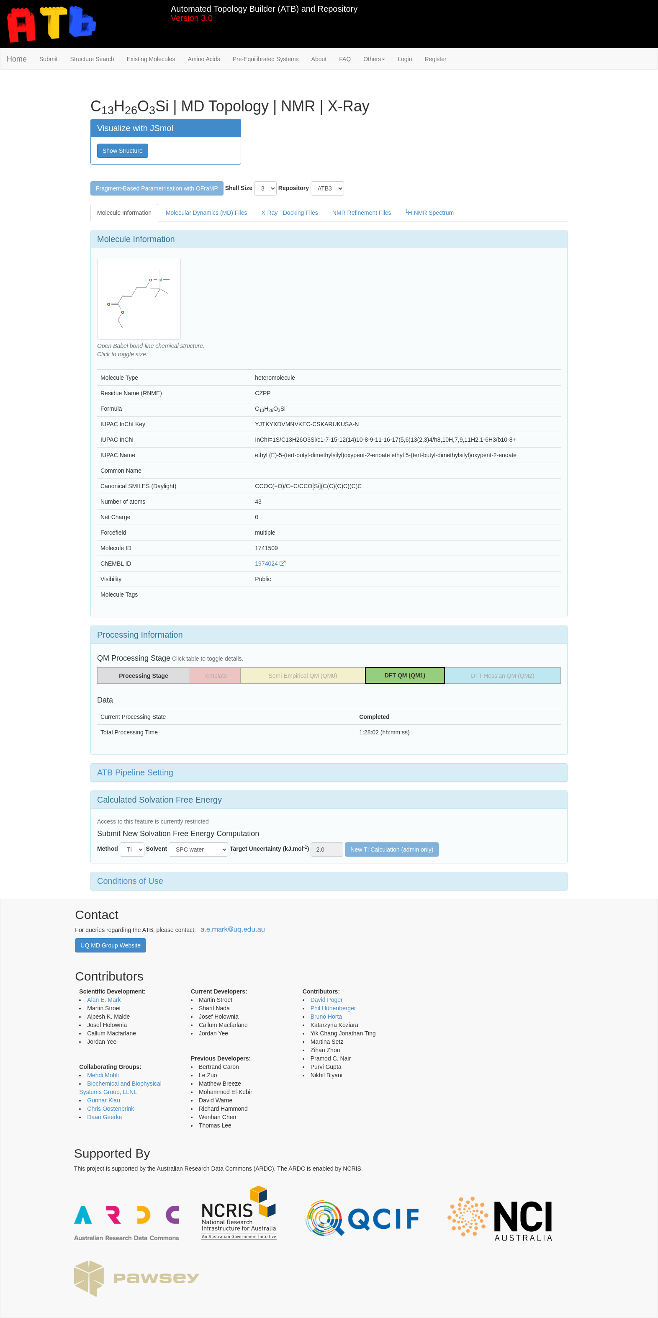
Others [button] (374, 59)
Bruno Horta (326, 1016)
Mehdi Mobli (102, 1075)
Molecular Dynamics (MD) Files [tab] (206, 212)
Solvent (156, 848)
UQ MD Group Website (110, 945)
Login (405, 59)
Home (17, 59)
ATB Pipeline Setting (135, 772)
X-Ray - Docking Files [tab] (289, 212)
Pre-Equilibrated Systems (266, 59)
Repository (293, 188)
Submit (48, 59)
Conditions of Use (130, 881)
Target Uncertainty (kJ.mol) (269, 848)
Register (435, 59)
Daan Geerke (104, 1117)
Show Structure (123, 150)
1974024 (270, 563)
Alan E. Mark (104, 999)
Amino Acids (204, 59)
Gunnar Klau (103, 1100)
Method (107, 848)
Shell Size (238, 188)
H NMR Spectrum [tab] (430, 212)
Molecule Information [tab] (124, 212)
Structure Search (92, 59)
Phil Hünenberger (333, 1008)
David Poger (327, 999)
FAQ (345, 59)
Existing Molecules (151, 59)
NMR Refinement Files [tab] (361, 212)
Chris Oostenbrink (110, 1108)
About (319, 59)
